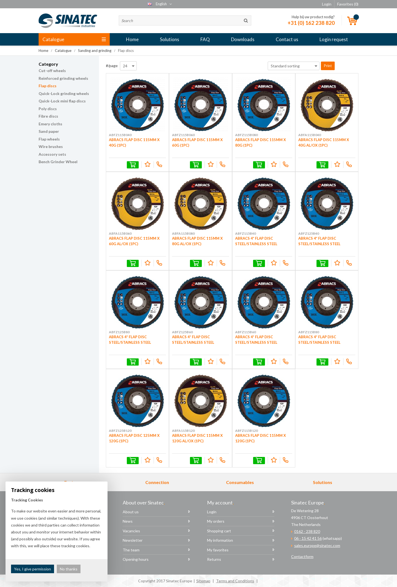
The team (131, 550)
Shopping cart (219, 530)
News (128, 521)
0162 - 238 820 (307, 531)
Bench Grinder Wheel (58, 161)
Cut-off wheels (52, 70)
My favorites (218, 550)
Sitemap (203, 580)
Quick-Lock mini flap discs (62, 101)
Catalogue (74, 39)
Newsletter (133, 540)
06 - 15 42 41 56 (308, 538)
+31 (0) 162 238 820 (311, 22)
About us (131, 511)
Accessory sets (52, 154)
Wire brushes (51, 146)
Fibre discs (48, 116)
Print (328, 66)
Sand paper (49, 131)
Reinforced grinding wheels (63, 78)
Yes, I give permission (32, 569)
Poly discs (48, 108)
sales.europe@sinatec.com (317, 545)
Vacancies (131, 530)
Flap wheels (49, 139)
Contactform (302, 556)
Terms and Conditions (235, 580)
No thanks (68, 569)
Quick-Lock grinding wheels (64, 93)
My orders (215, 521)
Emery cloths (50, 123)
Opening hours (136, 559)
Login (211, 511)
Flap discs (48, 85)
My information (220, 540)
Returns (214, 559)
